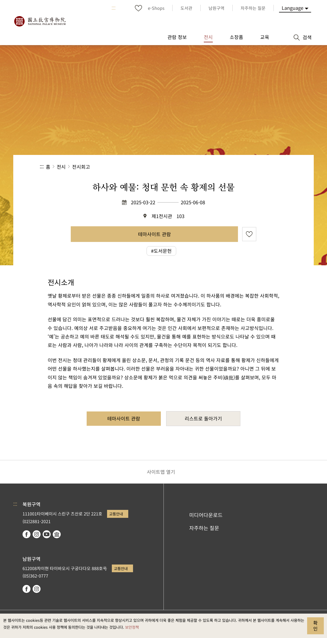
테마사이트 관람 (154, 234)
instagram (37, 534)
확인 (315, 625)
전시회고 (81, 166)
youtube (47, 534)
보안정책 (132, 627)
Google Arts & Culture (57, 534)
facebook (26, 534)
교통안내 (116, 514)
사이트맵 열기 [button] (161, 471)
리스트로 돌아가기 (203, 418)
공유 (229, 166)
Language (292, 7)
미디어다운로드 (206, 515)
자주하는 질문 (204, 528)
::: (114, 8)
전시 (61, 166)
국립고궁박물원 (39, 21)
